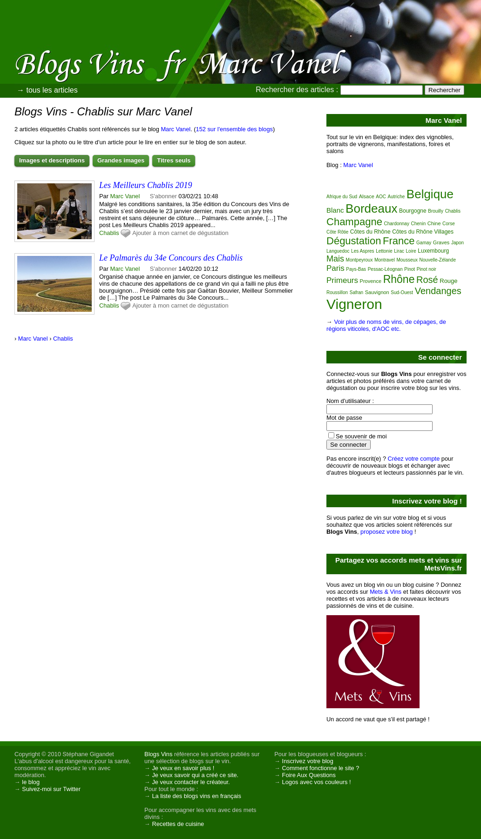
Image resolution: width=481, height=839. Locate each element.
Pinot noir (426, 269)
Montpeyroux (359, 259)
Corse (448, 223)
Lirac (399, 251)
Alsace (366, 196)
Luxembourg (433, 251)
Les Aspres (362, 251)
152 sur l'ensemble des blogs (234, 129)
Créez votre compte (414, 458)
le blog (31, 782)
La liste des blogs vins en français (196, 795)
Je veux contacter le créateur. (191, 782)
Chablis (109, 232)
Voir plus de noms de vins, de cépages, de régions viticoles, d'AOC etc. (386, 325)
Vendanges (438, 291)
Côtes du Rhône (370, 231)
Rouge (448, 280)
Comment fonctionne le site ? (320, 768)
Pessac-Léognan (385, 269)
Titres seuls (173, 160)
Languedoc (338, 251)
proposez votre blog (386, 531)
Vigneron (354, 304)
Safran (356, 292)
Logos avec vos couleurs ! (316, 782)
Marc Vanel (175, 129)
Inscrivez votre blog (307, 761)
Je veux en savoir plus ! (183, 768)
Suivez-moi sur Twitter (51, 788)
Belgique (430, 194)
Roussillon (337, 292)
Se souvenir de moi (361, 436)
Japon (457, 242)
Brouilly (435, 211)
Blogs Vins (158, 754)
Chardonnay (396, 223)
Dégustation (353, 241)
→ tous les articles (47, 90)
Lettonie (384, 251)
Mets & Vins (385, 591)
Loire (411, 251)
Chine (434, 223)
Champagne (354, 222)
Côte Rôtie (337, 232)
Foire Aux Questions (309, 775)
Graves (441, 242)
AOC (381, 196)
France (398, 241)
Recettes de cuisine (178, 823)
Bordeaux (371, 208)
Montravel (384, 259)
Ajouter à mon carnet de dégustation (180, 232)
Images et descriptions (52, 160)
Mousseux (407, 259)
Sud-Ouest (402, 292)
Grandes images (120, 160)
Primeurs (342, 280)
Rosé (427, 280)
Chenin (418, 223)
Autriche (396, 196)
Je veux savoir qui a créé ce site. (195, 775)
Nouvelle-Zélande (438, 259)
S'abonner (163, 196)
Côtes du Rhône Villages (423, 231)
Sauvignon (377, 292)
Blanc (335, 210)
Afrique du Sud (341, 196)
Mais (335, 258)
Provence (370, 281)
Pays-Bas (356, 269)
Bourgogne (413, 211)
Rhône (399, 279)
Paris (335, 268)
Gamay (423, 242)
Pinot (409, 269)
